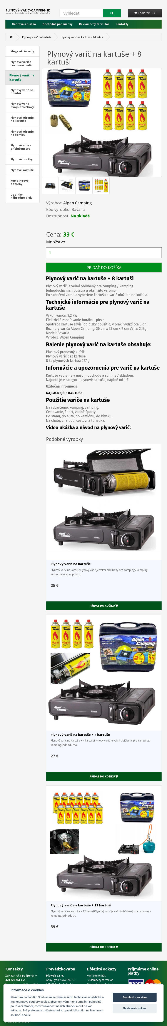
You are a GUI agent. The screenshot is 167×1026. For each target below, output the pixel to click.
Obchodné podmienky (57, 24)
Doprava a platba (24, 24)
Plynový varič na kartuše (37, 37)
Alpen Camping (77, 202)
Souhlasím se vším (135, 997)
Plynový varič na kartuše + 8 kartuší (82, 37)
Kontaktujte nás (96, 975)
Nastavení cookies (134, 1008)
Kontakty (122, 24)
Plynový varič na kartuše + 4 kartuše (80, 734)
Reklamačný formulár (94, 24)
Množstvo (55, 242)
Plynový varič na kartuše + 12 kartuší (81, 905)
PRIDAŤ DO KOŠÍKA (104, 267)
